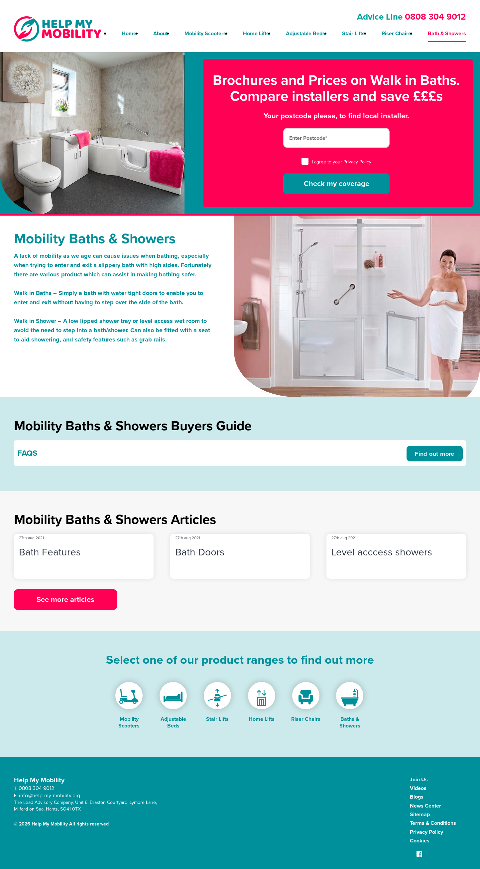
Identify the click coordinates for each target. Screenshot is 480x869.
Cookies (419, 840)
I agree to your (336, 161)
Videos (418, 788)
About (160, 33)
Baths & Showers (349, 722)
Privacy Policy (357, 161)
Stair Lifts (353, 33)
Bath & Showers (447, 33)
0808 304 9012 (435, 16)
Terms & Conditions (433, 823)
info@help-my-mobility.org (49, 795)
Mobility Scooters (205, 33)
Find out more (434, 453)
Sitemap (420, 814)
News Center (425, 806)
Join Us (419, 779)
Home (129, 33)
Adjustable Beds (305, 33)
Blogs (416, 797)
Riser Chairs (396, 33)
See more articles (65, 599)
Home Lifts (256, 33)
